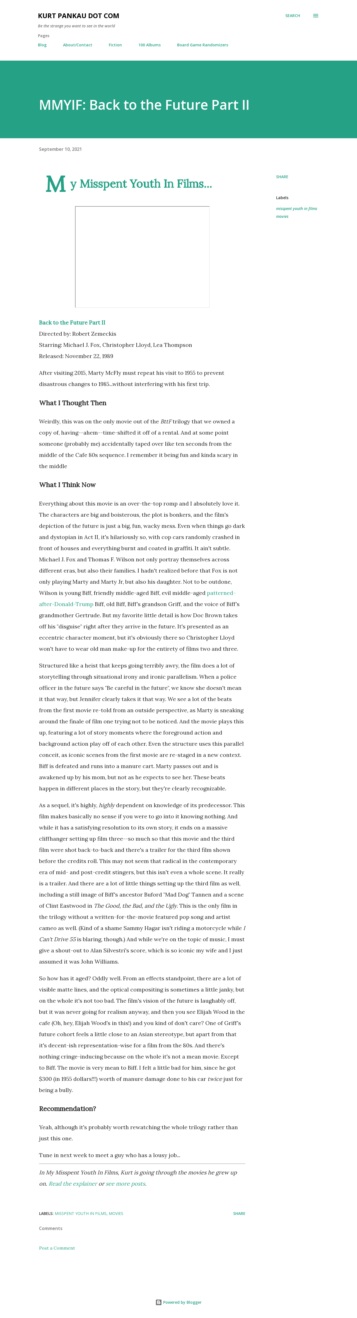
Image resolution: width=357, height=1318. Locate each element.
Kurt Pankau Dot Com (78, 15)
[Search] (292, 15)
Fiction (115, 44)
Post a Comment (57, 1248)
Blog (42, 44)
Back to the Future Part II (72, 322)
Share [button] (282, 176)
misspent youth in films (296, 208)
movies (282, 216)
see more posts (125, 1183)
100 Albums (149, 44)
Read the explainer (73, 1183)
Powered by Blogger (178, 1302)
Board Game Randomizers (202, 44)
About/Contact (77, 44)
